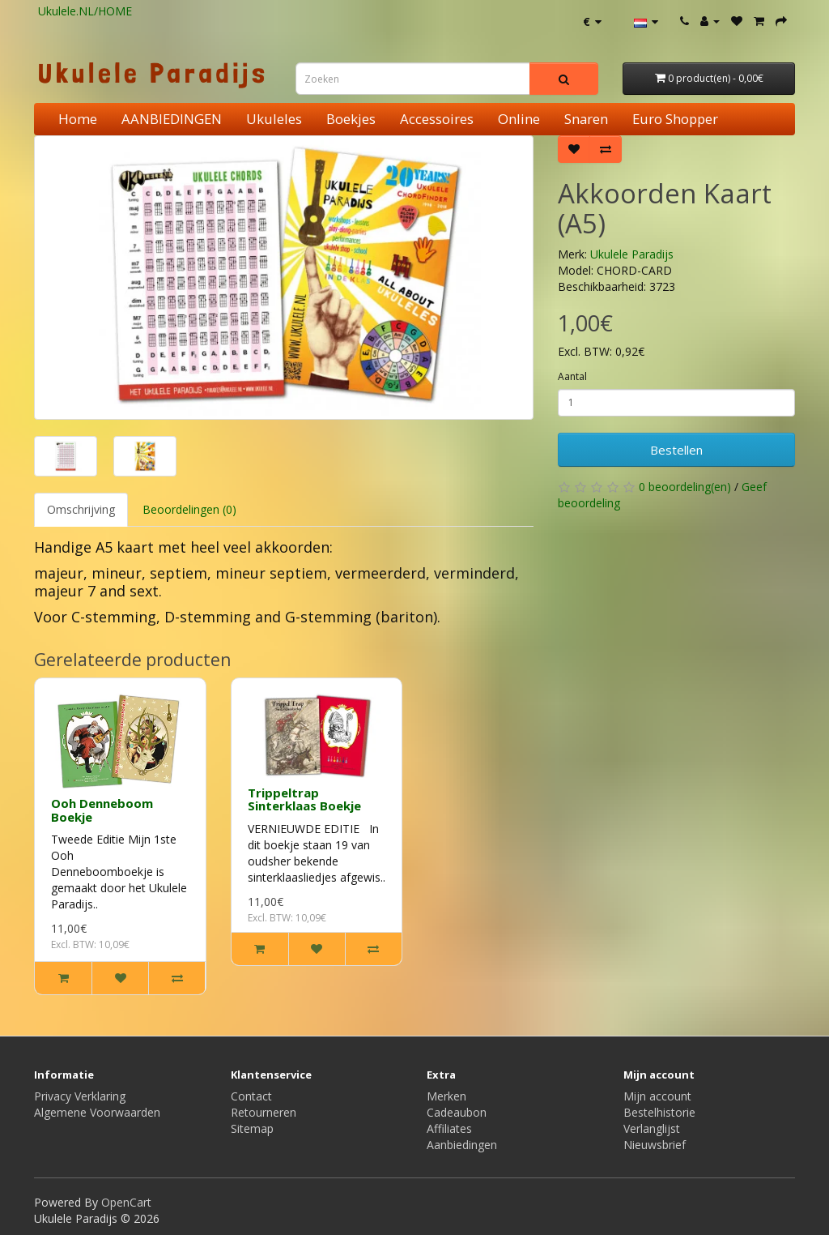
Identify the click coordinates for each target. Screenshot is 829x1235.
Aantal (572, 376)
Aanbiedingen (462, 1144)
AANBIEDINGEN (171, 118)
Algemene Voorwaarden (97, 1112)
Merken (446, 1096)
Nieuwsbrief (654, 1144)
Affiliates (449, 1128)
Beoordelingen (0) (189, 509)
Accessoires (437, 118)
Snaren (586, 118)
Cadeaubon (457, 1112)
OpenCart (126, 1202)
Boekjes (351, 118)
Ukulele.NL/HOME (85, 11)
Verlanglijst (651, 1128)
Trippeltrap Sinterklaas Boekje (304, 799)
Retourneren (263, 1112)
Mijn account (657, 1096)
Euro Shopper (675, 118)
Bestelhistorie (659, 1112)
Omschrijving (81, 509)
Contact (251, 1096)
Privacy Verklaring (79, 1096)
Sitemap (252, 1128)
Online (519, 118)
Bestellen (676, 450)
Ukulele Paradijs (632, 254)
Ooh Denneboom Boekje (102, 810)
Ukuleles (274, 118)
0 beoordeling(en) (685, 486)
